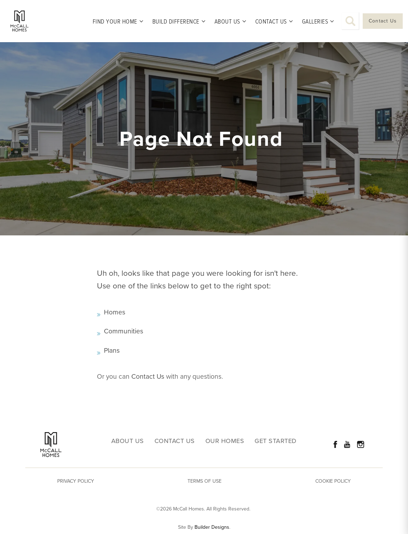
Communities (123, 331)
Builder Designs (212, 527)
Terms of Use (204, 481)
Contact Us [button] (271, 21)
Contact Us (147, 376)
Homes (114, 312)
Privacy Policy (75, 481)
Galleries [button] (315, 21)
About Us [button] (227, 21)
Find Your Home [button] (115, 21)
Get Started (276, 441)
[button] (350, 21)
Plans (112, 350)
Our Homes (224, 441)
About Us (127, 441)
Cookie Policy (333, 481)
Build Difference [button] (175, 21)
